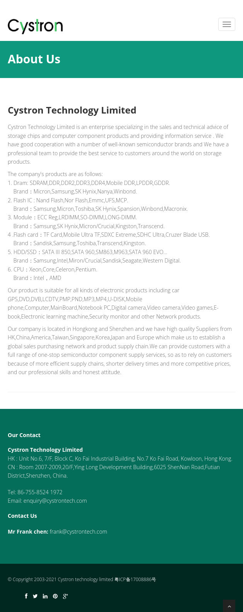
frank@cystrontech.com (78, 531)
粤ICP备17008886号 (135, 579)
